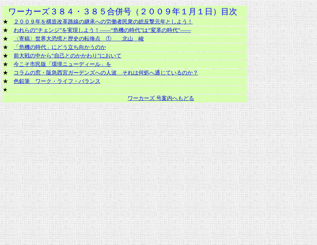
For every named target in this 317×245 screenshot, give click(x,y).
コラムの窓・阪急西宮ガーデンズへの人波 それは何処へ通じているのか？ (106, 73)
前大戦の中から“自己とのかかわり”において (68, 56)
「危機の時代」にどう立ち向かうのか (60, 47)
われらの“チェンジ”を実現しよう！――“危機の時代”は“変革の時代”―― (102, 30)
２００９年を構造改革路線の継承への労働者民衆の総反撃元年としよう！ (103, 21)
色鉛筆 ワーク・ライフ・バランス (57, 81)
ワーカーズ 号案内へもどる (161, 98)
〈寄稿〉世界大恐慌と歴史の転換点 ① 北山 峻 (79, 39)
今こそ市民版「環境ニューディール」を (62, 64)
